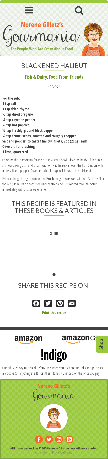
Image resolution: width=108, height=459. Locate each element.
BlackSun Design (62, 452)
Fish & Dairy (36, 77)
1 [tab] (54, 274)
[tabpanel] (54, 248)
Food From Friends (66, 77)
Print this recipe (54, 312)
